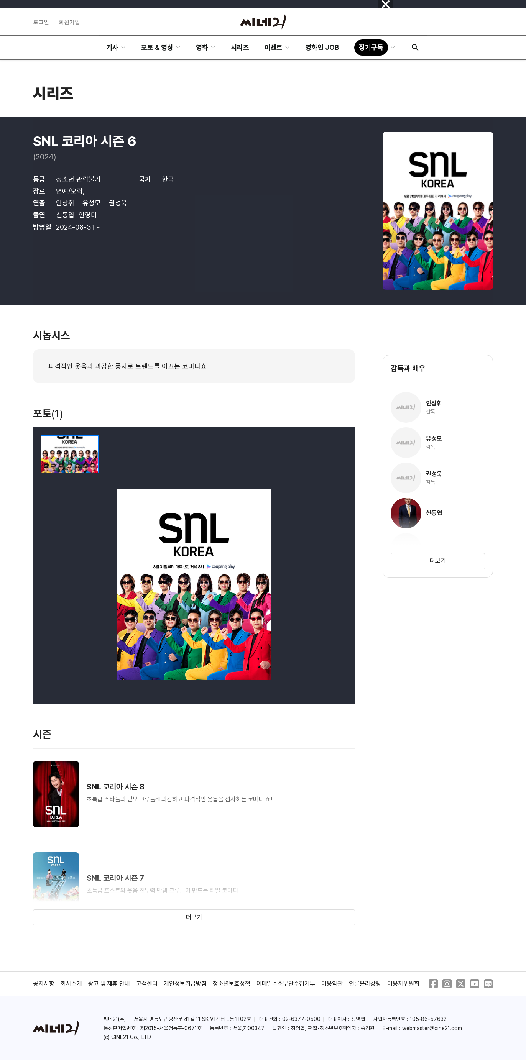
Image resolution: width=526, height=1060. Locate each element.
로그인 (41, 22)
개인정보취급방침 (185, 983)
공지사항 (43, 983)
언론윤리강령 (365, 983)
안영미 (88, 215)
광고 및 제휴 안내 (109, 983)
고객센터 (147, 983)
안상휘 (65, 203)
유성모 (91, 203)
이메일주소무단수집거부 (286, 983)
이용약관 (332, 983)
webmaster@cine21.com (432, 1028)
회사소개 (71, 983)
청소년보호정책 (231, 983)
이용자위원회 (403, 983)
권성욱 (118, 203)
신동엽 (65, 215)
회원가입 (69, 22)
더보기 (194, 917)
